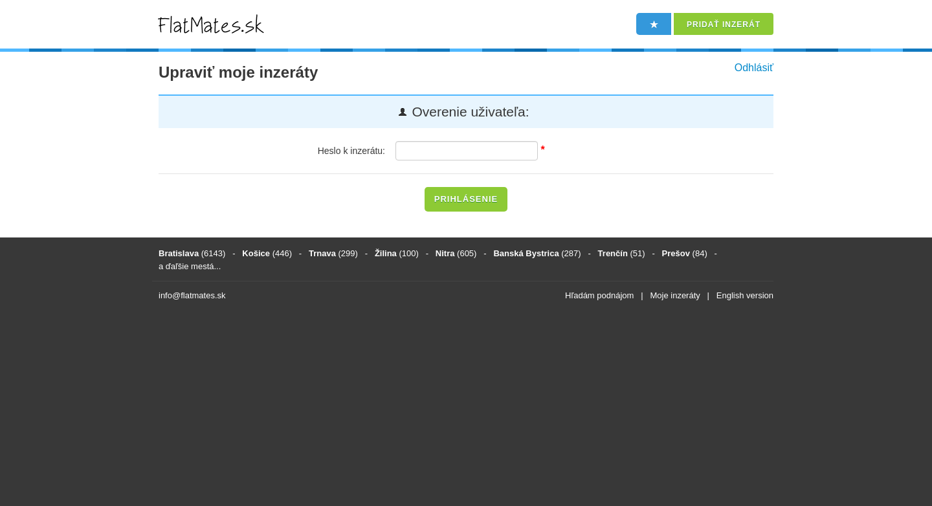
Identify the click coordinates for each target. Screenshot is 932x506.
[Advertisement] (466, 405)
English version (744, 295)
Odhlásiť (754, 67)
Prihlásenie (466, 199)
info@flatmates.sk (192, 295)
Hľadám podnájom (599, 295)
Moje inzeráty (675, 295)
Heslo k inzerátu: (351, 151)
